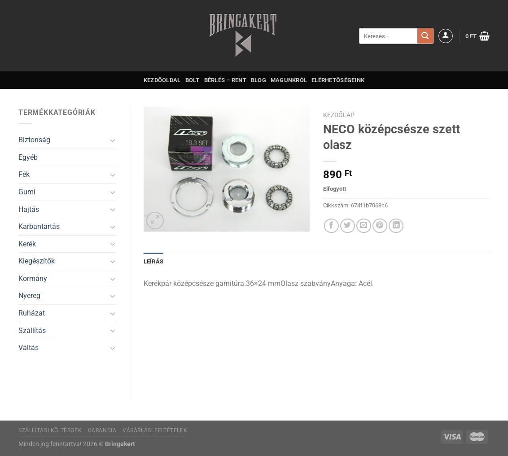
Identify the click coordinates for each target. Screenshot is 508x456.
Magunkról (289, 80)
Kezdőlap (339, 114)
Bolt (192, 80)
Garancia (102, 430)
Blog (258, 80)
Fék (24, 174)
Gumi (26, 192)
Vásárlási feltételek (155, 430)
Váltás (28, 347)
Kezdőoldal (162, 80)
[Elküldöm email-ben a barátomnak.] (363, 226)
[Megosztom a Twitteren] (347, 226)
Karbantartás (39, 226)
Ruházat (31, 313)
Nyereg (29, 295)
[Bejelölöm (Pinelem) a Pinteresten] (379, 226)
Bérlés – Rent (225, 80)
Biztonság (34, 140)
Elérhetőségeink (337, 80)
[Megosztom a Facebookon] (331, 226)
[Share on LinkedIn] (396, 226)
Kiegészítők (36, 261)
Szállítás (32, 330)
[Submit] (425, 36)
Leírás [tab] (154, 261)
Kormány (32, 278)
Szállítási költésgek (50, 430)
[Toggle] (112, 140)
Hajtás (28, 209)
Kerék (27, 244)
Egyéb (28, 157)
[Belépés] (445, 36)
